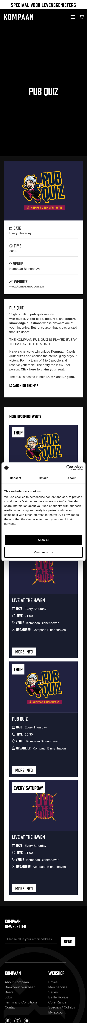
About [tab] (71, 477)
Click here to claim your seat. (43, 369)
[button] (72, 17)
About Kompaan (17, 982)
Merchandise (58, 987)
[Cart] (82, 17)
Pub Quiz (20, 718)
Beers (9, 992)
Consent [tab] (15, 477)
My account (57, 1012)
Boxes (53, 982)
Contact (10, 1007)
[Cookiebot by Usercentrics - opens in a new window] (66, 467)
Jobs (8, 997)
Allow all (43, 539)
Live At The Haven (28, 600)
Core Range (57, 1002)
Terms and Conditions (21, 1002)
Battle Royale (58, 997)
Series (53, 992)
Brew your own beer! (20, 987)
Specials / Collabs (61, 1007)
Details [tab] (43, 477)
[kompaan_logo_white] (26, 17)
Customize (43, 552)
